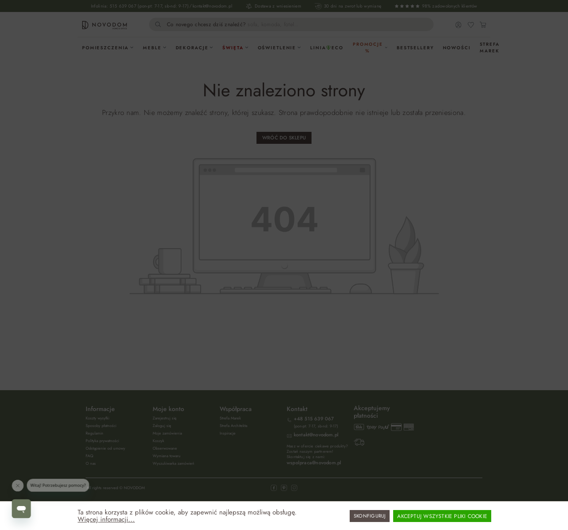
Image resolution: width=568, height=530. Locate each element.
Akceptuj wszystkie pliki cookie (442, 516)
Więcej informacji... (106, 519)
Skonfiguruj (370, 515)
